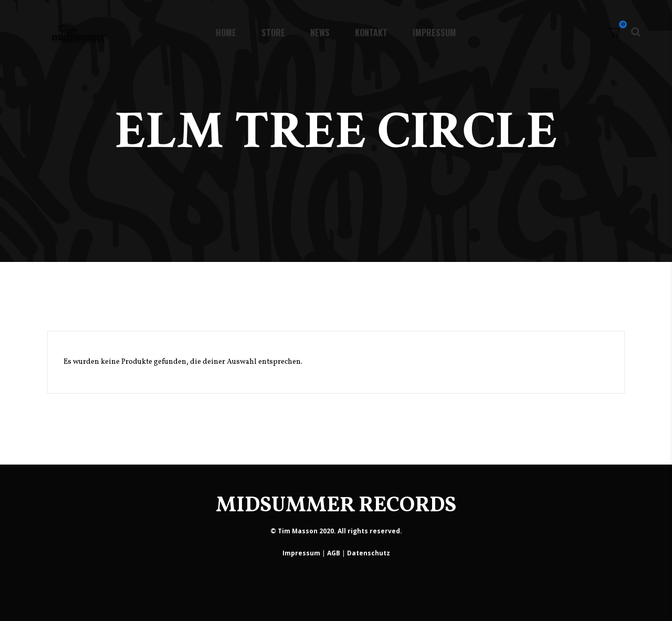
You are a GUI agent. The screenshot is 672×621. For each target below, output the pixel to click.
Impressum (301, 553)
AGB (333, 553)
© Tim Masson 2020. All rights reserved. (336, 531)
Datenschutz (368, 553)
